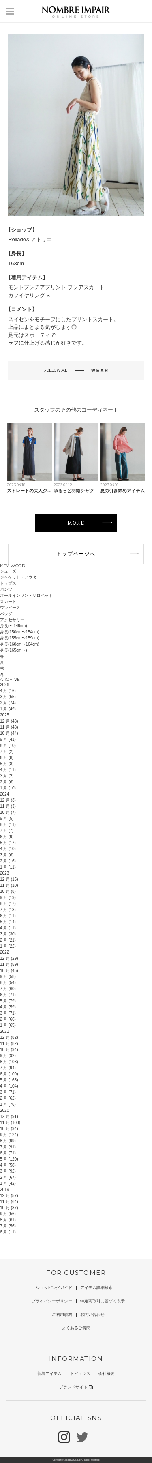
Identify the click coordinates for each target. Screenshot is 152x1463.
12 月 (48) (9, 721)
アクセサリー (12, 620)
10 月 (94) (9, 1049)
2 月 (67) (8, 1177)
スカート (8, 601)
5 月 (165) (9, 1080)
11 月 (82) (9, 1043)
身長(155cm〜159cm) (19, 638)
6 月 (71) (8, 995)
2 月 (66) (8, 1019)
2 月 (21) (8, 940)
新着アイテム (49, 1373)
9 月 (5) (6, 818)
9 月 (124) (9, 1135)
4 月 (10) (8, 849)
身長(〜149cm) (13, 626)
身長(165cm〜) (13, 650)
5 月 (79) (8, 1001)
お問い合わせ (92, 1314)
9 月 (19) (8, 897)
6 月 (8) (6, 757)
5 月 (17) (8, 843)
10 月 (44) (9, 733)
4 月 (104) (9, 1086)
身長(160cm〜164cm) (19, 644)
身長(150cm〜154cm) (19, 632)
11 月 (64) (9, 1201)
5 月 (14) (8, 922)
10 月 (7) (8, 812)
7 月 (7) (6, 830)
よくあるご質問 (76, 1328)
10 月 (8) (8, 891)
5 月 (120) (9, 1159)
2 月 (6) (6, 782)
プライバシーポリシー (52, 1301)
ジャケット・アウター (20, 577)
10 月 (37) (9, 1208)
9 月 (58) (8, 976)
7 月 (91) (8, 1147)
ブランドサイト (76, 1387)
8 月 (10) (8, 745)
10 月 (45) (9, 970)
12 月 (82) (9, 1037)
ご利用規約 (62, 1314)
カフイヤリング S (29, 295)
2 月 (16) (8, 861)
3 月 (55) (8, 697)
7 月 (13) (8, 909)
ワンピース (10, 607)
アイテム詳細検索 (96, 1287)
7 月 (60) (8, 989)
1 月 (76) (8, 1104)
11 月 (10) (9, 885)
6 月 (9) (6, 836)
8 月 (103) (9, 1062)
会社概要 (106, 1373)
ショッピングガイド (54, 1287)
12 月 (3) (8, 800)
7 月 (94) (8, 1068)
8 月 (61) (8, 1220)
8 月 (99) (8, 1141)
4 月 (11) (8, 770)
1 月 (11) (8, 867)
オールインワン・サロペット (26, 595)
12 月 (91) (9, 1116)
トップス (8, 583)
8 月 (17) (8, 903)
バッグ (6, 613)
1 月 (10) (8, 788)
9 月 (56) (8, 1214)
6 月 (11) (8, 916)
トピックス (80, 1373)
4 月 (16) (8, 691)
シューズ (8, 571)
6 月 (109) (9, 1074)
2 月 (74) (8, 703)
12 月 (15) (9, 879)
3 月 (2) (6, 776)
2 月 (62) (8, 1098)
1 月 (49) (8, 709)
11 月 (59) (9, 964)
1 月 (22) (8, 946)
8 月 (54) (8, 982)
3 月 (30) (8, 934)
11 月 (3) (8, 806)
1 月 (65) (8, 1025)
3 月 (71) (8, 1013)
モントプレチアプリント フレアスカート (56, 287)
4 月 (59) (8, 1007)
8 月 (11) (8, 824)
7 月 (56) (8, 1226)
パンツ (6, 589)
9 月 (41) (8, 739)
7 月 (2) (6, 751)
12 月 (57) (9, 1195)
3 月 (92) (8, 1171)
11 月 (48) (9, 727)
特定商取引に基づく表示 (102, 1301)
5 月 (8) (6, 764)
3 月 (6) (6, 855)
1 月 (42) (8, 1183)
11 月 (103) (10, 1122)
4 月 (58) (8, 1165)
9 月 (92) (8, 1055)
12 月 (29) (9, 958)
